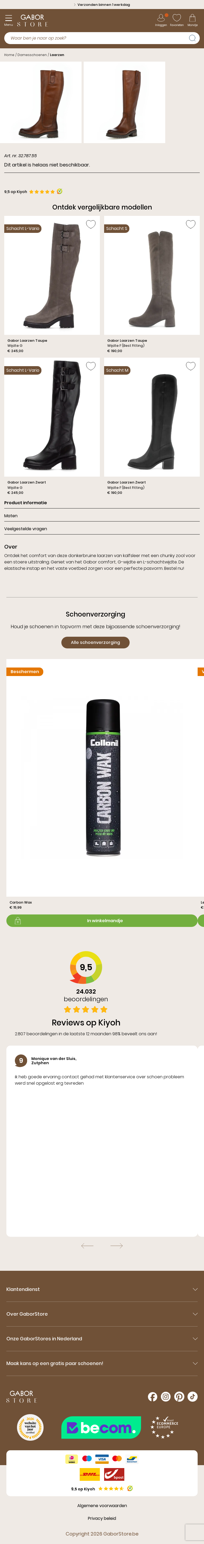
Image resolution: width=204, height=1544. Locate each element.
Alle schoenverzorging (95, 642)
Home (9, 55)
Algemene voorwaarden (102, 1506)
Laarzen (57, 55)
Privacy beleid (102, 1518)
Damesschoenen (32, 55)
